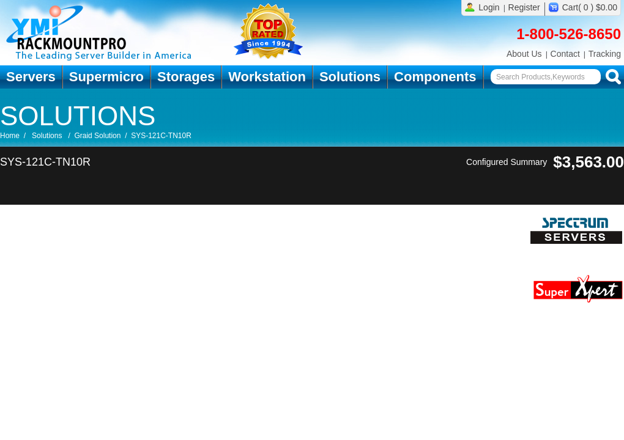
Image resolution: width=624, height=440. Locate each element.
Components (435, 76)
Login (488, 7)
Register (524, 7)
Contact (565, 54)
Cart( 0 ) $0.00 (589, 7)
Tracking (605, 54)
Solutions (350, 76)
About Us (524, 54)
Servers (31, 76)
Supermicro (106, 76)
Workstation (267, 76)
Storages (186, 76)
